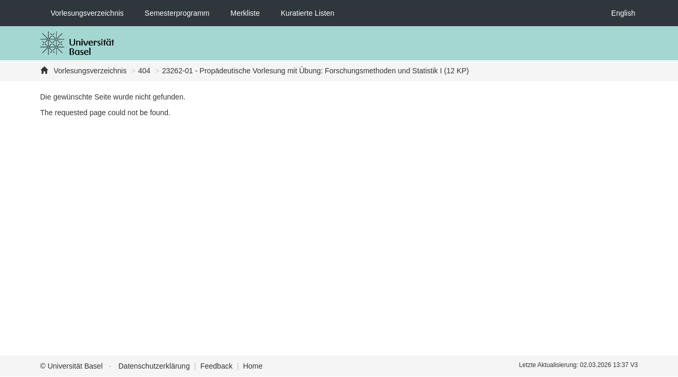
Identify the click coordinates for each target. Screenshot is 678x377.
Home (252, 366)
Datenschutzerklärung (154, 366)
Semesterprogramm (177, 13)
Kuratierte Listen (308, 13)
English (623, 13)
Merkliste (245, 13)
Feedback (216, 366)
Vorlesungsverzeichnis (87, 13)
